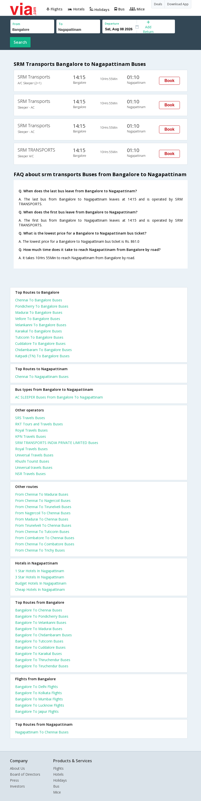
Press (14, 780)
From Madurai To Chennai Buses (41, 519)
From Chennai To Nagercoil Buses (43, 500)
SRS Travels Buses (30, 417)
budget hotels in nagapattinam (40, 583)
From (16, 24)
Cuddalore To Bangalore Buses (40, 343)
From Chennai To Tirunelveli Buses (43, 506)
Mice (57, 792)
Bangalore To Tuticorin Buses (39, 641)
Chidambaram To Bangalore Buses (43, 349)
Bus (56, 786)
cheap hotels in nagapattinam (40, 589)
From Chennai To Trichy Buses (40, 550)
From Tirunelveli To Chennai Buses (43, 525)
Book (169, 81)
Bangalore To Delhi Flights (36, 686)
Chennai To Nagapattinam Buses (42, 376)
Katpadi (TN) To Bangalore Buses (42, 356)
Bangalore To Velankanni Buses (40, 622)
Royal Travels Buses (31, 430)
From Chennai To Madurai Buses (41, 494)
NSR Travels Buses (30, 473)
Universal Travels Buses (34, 455)
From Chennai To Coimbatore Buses (44, 544)
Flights (58, 768)
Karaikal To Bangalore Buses (38, 331)
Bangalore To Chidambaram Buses (43, 635)
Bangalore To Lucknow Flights (39, 705)
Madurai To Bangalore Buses (38, 312)
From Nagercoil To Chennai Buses (43, 513)
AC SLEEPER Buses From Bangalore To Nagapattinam (59, 397)
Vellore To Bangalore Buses (37, 318)
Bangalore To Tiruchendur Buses (41, 666)
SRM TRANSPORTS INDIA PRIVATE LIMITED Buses (56, 442)
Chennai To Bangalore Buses (38, 300)
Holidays (60, 780)
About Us (17, 768)
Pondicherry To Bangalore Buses (41, 306)
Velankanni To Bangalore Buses (40, 324)
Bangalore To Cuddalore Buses (40, 647)
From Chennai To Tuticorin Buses (42, 531)
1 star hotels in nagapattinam (39, 570)
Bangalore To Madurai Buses (38, 628)
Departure (112, 23)
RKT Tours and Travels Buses (39, 424)
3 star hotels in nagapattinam (39, 577)
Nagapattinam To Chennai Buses (42, 732)
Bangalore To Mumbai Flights (39, 699)
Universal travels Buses (33, 467)
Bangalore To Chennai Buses (38, 610)
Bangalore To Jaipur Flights (37, 711)
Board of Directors (25, 774)
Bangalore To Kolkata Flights (38, 692)
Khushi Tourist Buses (32, 461)
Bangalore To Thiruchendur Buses (42, 659)
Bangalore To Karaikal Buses (38, 653)
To (61, 24)
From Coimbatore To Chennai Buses (44, 537)
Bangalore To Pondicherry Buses (41, 616)
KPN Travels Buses (30, 436)
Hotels (58, 774)
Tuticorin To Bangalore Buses (39, 337)
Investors (17, 786)
